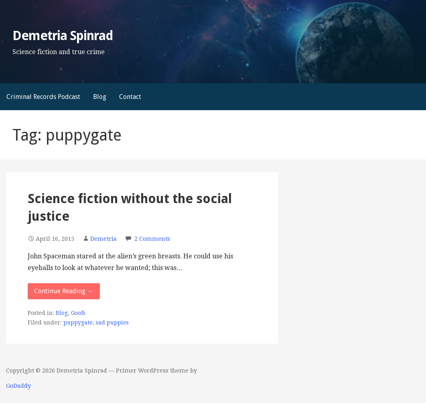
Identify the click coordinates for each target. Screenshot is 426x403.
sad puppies (112, 322)
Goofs (78, 313)
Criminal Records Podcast (43, 97)
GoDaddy (18, 386)
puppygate (78, 322)
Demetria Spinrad (63, 35)
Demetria (103, 239)
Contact (130, 97)
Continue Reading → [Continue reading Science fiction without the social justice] (63, 291)
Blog (99, 97)
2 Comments (152, 239)
